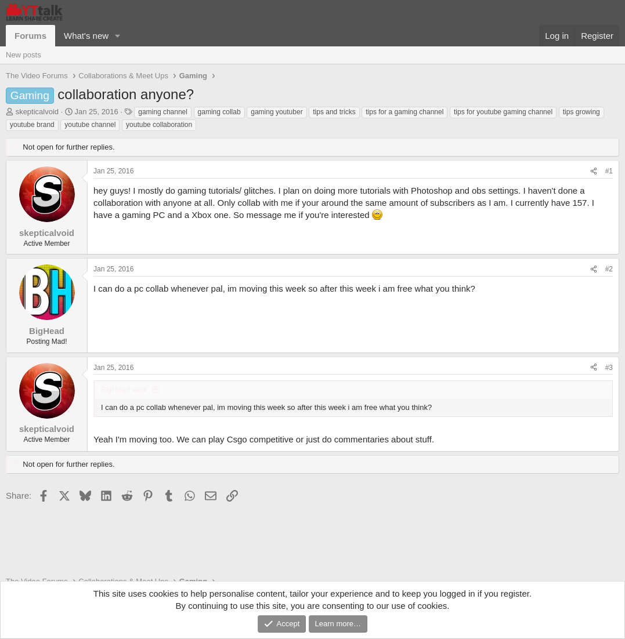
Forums (30, 36)
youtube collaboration (159, 125)
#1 (609, 171)
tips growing (581, 112)
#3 (609, 368)
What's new (86, 36)
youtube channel (89, 125)
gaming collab (219, 112)
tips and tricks (334, 112)
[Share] (593, 171)
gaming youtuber (276, 112)
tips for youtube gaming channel (503, 112)
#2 (609, 269)
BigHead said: (124, 389)
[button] (118, 35)
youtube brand (32, 125)
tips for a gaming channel (404, 112)
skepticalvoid (37, 111)
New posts (23, 54)
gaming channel (162, 112)
